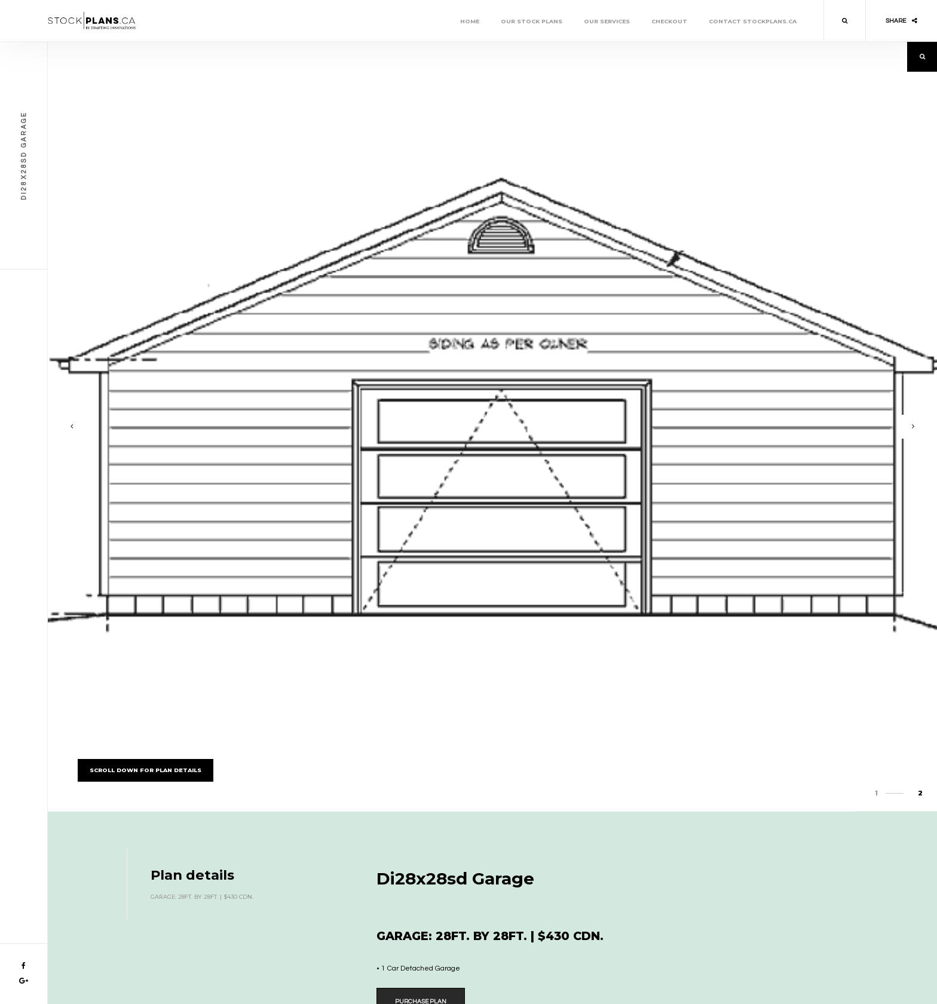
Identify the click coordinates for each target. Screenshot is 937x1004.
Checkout (669, 21)
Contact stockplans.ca (753, 21)
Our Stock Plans (531, 21)
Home (469, 21)
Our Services (607, 21)
